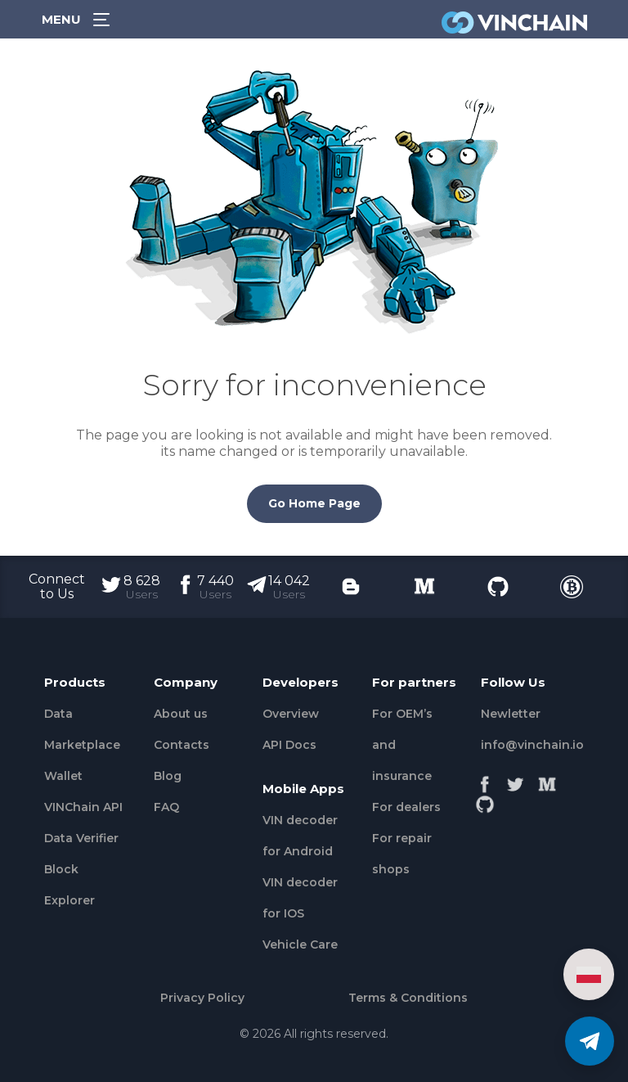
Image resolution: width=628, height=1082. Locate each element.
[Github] (485, 799)
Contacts (181, 744)
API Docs (289, 744)
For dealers (406, 807)
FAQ (166, 807)
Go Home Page (314, 503)
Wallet (63, 776)
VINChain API (83, 807)
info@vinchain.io (532, 744)
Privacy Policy (202, 997)
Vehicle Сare (300, 944)
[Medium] (547, 780)
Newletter (511, 713)
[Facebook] (485, 780)
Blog (168, 776)
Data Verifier (81, 838)
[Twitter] (516, 780)
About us (181, 713)
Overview (290, 713)
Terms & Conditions (408, 997)
